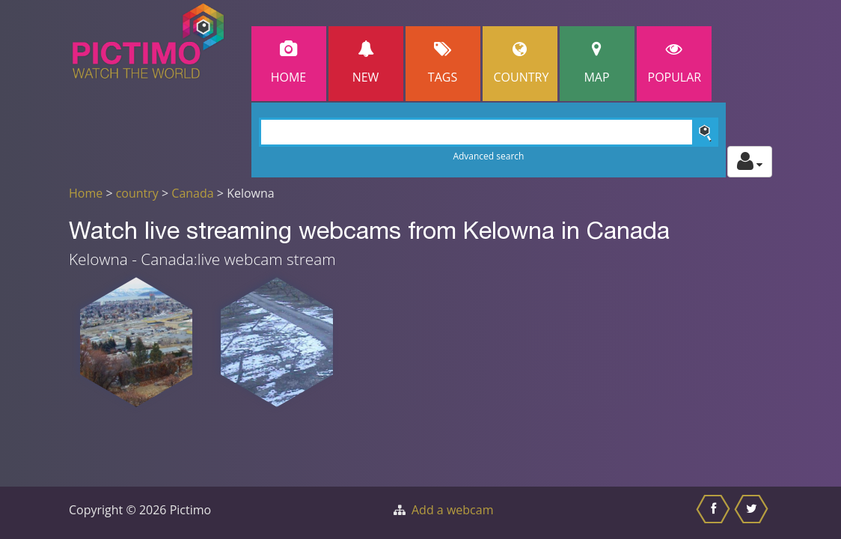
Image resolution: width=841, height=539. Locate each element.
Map (597, 63)
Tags (443, 63)
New (366, 63)
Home (289, 63)
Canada (192, 193)
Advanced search (488, 156)
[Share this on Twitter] (753, 513)
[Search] (489, 132)
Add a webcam (452, 510)
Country (521, 63)
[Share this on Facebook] (715, 513)
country (137, 193)
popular (675, 63)
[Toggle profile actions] (749, 161)
